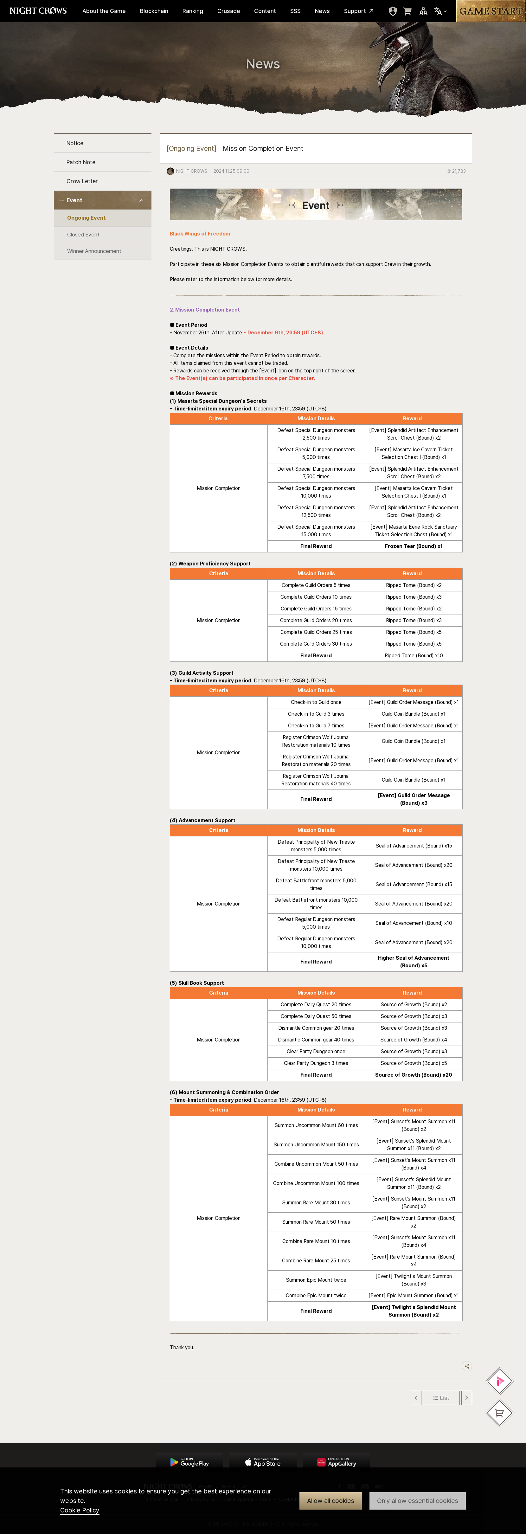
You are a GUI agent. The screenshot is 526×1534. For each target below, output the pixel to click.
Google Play (189, 1462)
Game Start (491, 11)
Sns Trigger (423, 11)
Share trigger (467, 1366)
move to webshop (408, 11)
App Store (263, 1462)
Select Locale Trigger (440, 11)
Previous (416, 1398)
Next (466, 1398)
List (444, 1398)
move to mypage (393, 11)
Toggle (141, 200)
